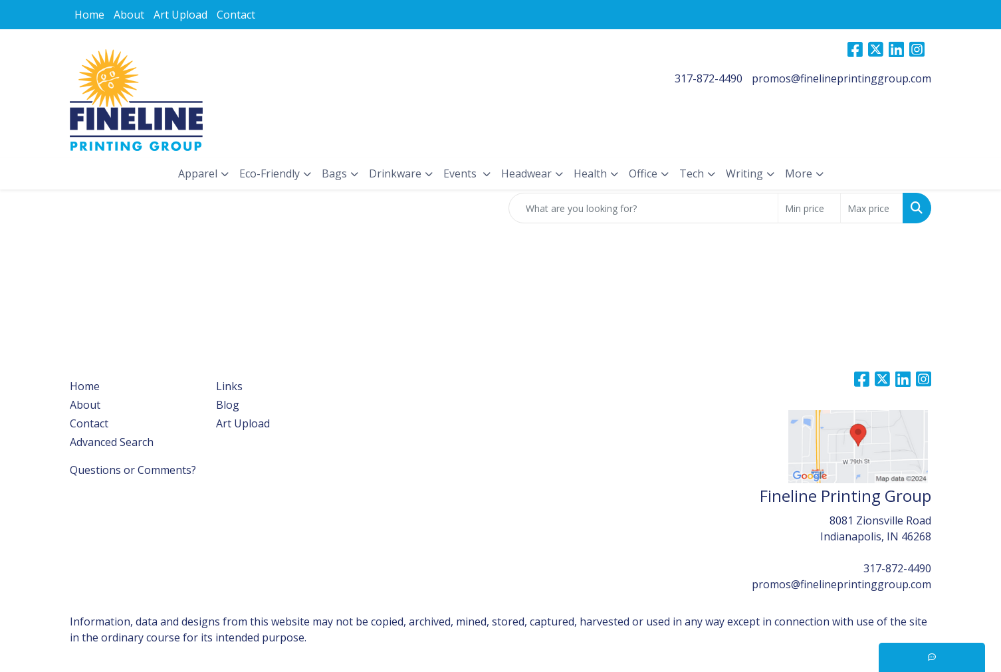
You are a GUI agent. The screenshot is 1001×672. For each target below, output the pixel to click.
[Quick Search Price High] (871, 208)
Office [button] (643, 173)
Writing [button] (744, 173)
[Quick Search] (643, 208)
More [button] (798, 173)
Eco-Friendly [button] (269, 173)
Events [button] (461, 173)
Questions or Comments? (133, 470)
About (129, 14)
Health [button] (590, 173)
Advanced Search (112, 442)
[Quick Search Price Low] (809, 208)
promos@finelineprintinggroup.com (841, 78)
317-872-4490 (708, 78)
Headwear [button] (526, 173)
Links (229, 386)
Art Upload (180, 14)
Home (89, 14)
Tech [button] (691, 173)
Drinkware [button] (395, 173)
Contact (236, 14)
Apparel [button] (197, 173)
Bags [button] (334, 173)
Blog (227, 404)
